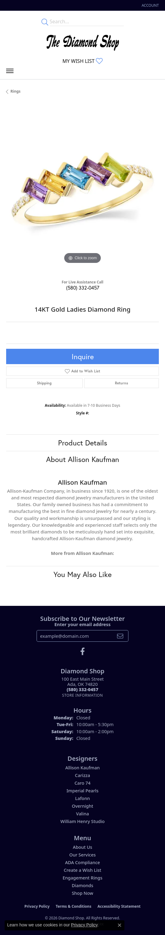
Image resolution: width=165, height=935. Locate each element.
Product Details (82, 443)
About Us (82, 847)
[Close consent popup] (119, 925)
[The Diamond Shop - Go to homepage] (83, 41)
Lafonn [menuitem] (82, 798)
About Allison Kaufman (82, 459)
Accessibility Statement (118, 906)
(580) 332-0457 (82, 287)
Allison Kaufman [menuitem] (82, 768)
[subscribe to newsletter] (120, 635)
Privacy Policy (37, 906)
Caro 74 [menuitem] (82, 783)
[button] (149, 5)
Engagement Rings (82, 878)
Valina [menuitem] (82, 814)
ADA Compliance (82, 862)
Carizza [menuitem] (82, 775)
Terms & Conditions (73, 906)
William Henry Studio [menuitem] (82, 821)
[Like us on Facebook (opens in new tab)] (82, 651)
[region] (82, 189)
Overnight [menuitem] (82, 806)
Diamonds (82, 885)
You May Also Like (82, 574)
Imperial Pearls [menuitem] (83, 791)
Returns (121, 383)
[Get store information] (82, 695)
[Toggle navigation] (10, 72)
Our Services (82, 855)
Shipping (44, 383)
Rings (15, 91)
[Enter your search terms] (87, 21)
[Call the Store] (82, 689)
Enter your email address (82, 624)
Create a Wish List (82, 870)
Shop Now (82, 893)
